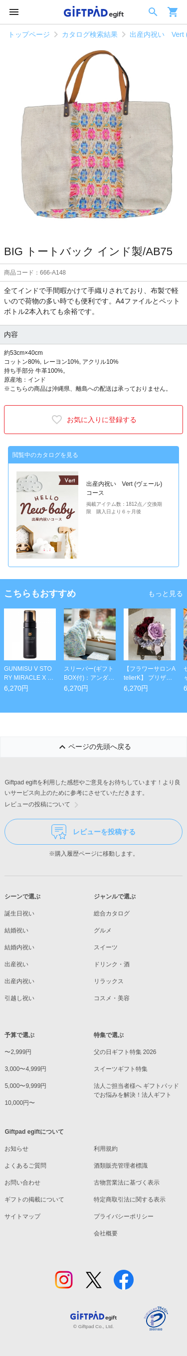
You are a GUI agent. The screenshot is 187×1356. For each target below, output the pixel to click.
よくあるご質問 (25, 1165)
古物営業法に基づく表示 (127, 1182)
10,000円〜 (19, 1102)
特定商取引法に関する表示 (130, 1199)
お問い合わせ (22, 1182)
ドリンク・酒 (112, 964)
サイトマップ (22, 1216)
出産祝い (16, 964)
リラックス (109, 981)
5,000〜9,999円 (25, 1085)
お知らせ (16, 1148)
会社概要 (106, 1233)
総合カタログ (112, 913)
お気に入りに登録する (94, 420)
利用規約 (106, 1148)
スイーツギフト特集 (121, 1068)
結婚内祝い (19, 947)
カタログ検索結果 (90, 34)
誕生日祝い (19, 913)
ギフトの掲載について (34, 1199)
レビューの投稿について (43, 805)
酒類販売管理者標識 (121, 1165)
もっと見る (165, 594)
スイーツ (106, 947)
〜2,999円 (17, 1052)
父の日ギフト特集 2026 (125, 1052)
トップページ (29, 34)
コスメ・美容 (112, 998)
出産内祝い (19, 981)
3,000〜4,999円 (25, 1068)
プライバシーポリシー (124, 1216)
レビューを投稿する (93, 831)
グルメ (103, 930)
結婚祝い (16, 930)
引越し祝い (19, 998)
